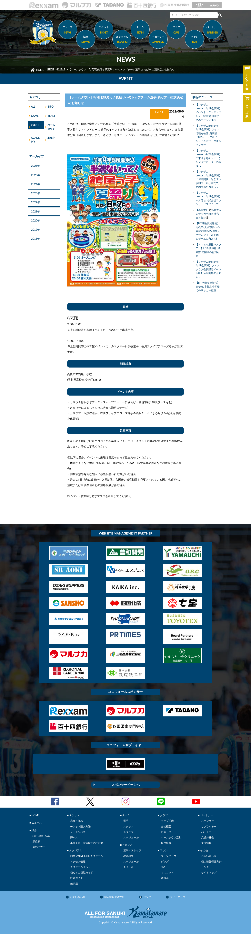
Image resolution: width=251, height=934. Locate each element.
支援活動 (206, 842)
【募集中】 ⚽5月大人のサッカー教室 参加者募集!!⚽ (208, 213)
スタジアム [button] (122, 40)
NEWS (50, 69)
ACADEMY (35, 139)
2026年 (35, 165)
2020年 (35, 220)
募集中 (51, 137)
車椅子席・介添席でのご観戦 (86, 842)
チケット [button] (103, 30)
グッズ (165, 861)
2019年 (35, 229)
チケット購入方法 (80, 826)
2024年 (35, 184)
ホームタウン (51, 126)
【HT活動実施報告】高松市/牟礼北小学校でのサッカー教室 (208, 286)
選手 (125, 820)
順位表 (36, 841)
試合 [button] (85, 40)
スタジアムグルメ (80, 867)
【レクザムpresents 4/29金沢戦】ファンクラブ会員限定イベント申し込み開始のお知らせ (208, 269)
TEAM (51, 115)
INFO (50, 106)
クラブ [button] (176, 30)
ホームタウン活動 (171, 837)
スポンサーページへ (125, 784)
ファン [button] (194, 40)
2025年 (35, 175)
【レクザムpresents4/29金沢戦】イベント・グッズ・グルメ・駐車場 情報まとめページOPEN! (209, 112)
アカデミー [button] (158, 40)
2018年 (35, 238)
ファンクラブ (168, 856)
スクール (128, 867)
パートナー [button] (212, 30)
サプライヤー (208, 826)
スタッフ (128, 826)
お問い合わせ (208, 856)
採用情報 (166, 842)
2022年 (35, 202)
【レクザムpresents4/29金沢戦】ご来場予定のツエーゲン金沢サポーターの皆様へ (209, 158)
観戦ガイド (76, 878)
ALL (33, 106)
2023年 (35, 193)
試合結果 (128, 856)
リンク (205, 867)
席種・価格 (76, 820)
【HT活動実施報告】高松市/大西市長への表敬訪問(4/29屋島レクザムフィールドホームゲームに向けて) (208, 231)
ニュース (67, 30)
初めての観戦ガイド (81, 872)
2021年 (35, 211)
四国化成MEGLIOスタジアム (86, 856)
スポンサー (207, 820)
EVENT (61, 69)
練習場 (74, 883)
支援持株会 (207, 837)
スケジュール (131, 837)
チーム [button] (140, 30)
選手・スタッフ (132, 850)
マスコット (167, 872)
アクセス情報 (77, 861)
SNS (163, 867)
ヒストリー (167, 831)
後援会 (165, 878)
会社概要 (166, 826)
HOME (40, 69)
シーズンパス (77, 831)
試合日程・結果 (41, 835)
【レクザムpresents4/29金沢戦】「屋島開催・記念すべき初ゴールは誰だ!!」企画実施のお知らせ (209, 179)
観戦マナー (39, 846)
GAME (34, 115)
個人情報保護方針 (211, 861)
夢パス (74, 837)
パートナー (207, 831)
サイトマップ (208, 872)
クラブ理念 (167, 820)
